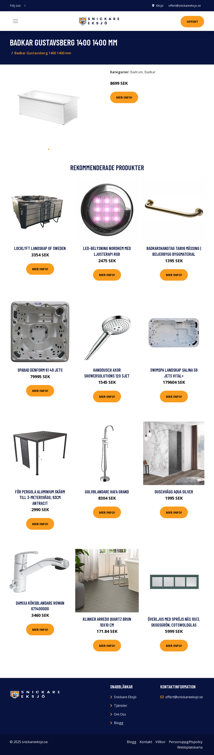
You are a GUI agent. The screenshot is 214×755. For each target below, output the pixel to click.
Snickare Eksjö (125, 697)
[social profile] (25, 6)
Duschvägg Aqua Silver (174, 491)
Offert (192, 21)
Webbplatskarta (190, 747)
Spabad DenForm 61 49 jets (40, 369)
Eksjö (159, 6)
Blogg (118, 723)
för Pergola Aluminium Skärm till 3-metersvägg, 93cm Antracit (40, 497)
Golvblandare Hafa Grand (107, 491)
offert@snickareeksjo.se (184, 6)
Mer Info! (124, 97)
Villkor (160, 742)
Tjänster (120, 705)
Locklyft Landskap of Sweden (40, 248)
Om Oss (120, 714)
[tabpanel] (48, 106)
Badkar (150, 72)
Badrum (136, 72)
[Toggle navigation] (15, 21)
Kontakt (146, 742)
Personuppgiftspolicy (186, 742)
